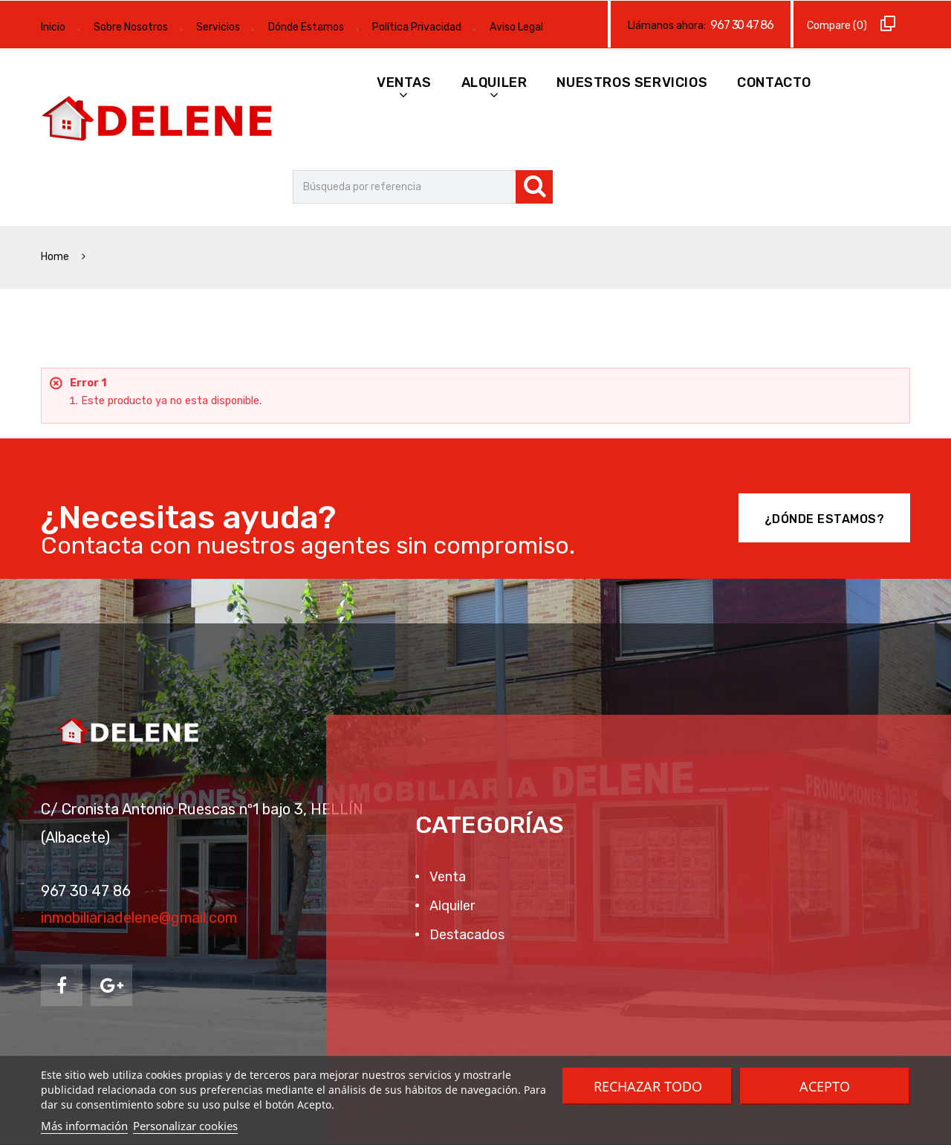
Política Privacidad (416, 27)
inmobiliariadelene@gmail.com (139, 918)
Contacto (774, 82)
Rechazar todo (648, 1086)
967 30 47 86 (741, 25)
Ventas (404, 82)
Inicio (53, 27)
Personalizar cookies (185, 1125)
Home (56, 256)
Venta (446, 877)
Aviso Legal (516, 27)
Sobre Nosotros (131, 27)
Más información (84, 1125)
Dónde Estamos (306, 27)
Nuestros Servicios (631, 82)
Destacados (465, 935)
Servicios (218, 27)
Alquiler (494, 82)
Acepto (824, 1086)
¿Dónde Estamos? (825, 519)
